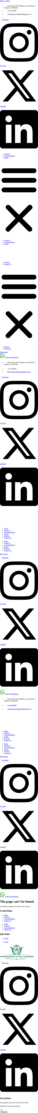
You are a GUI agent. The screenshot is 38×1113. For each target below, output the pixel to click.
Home (6, 915)
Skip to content (5, 1)
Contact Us (7, 264)
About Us (7, 154)
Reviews (7, 262)
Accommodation (9, 156)
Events (6, 158)
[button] (19, 199)
